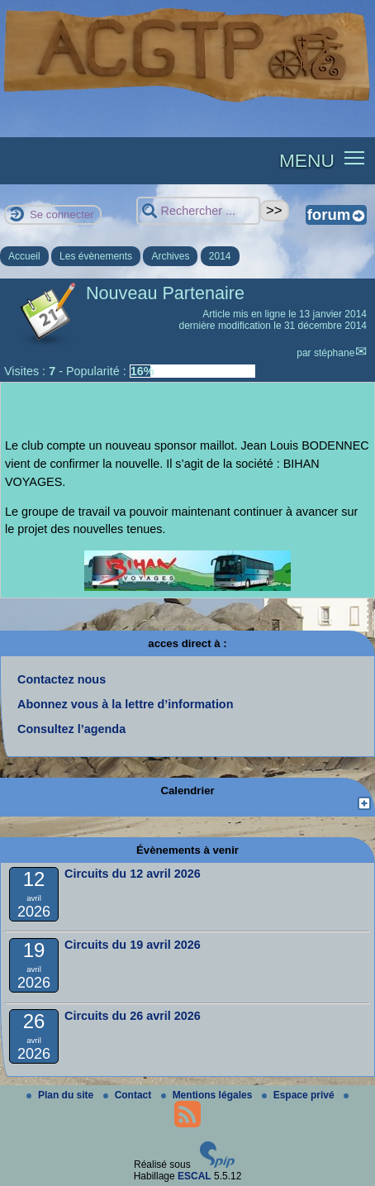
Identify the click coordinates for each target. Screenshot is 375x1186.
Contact (128, 1095)
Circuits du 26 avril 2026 (132, 1015)
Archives (170, 256)
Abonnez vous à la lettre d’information (125, 704)
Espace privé (299, 1095)
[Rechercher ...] (198, 211)
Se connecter (62, 214)
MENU (307, 160)
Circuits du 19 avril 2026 (132, 944)
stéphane (334, 353)
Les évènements (95, 256)
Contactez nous (61, 679)
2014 (220, 256)
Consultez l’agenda (71, 729)
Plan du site (61, 1095)
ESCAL (194, 1176)
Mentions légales (208, 1095)
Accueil (24, 256)
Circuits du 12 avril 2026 (132, 873)
